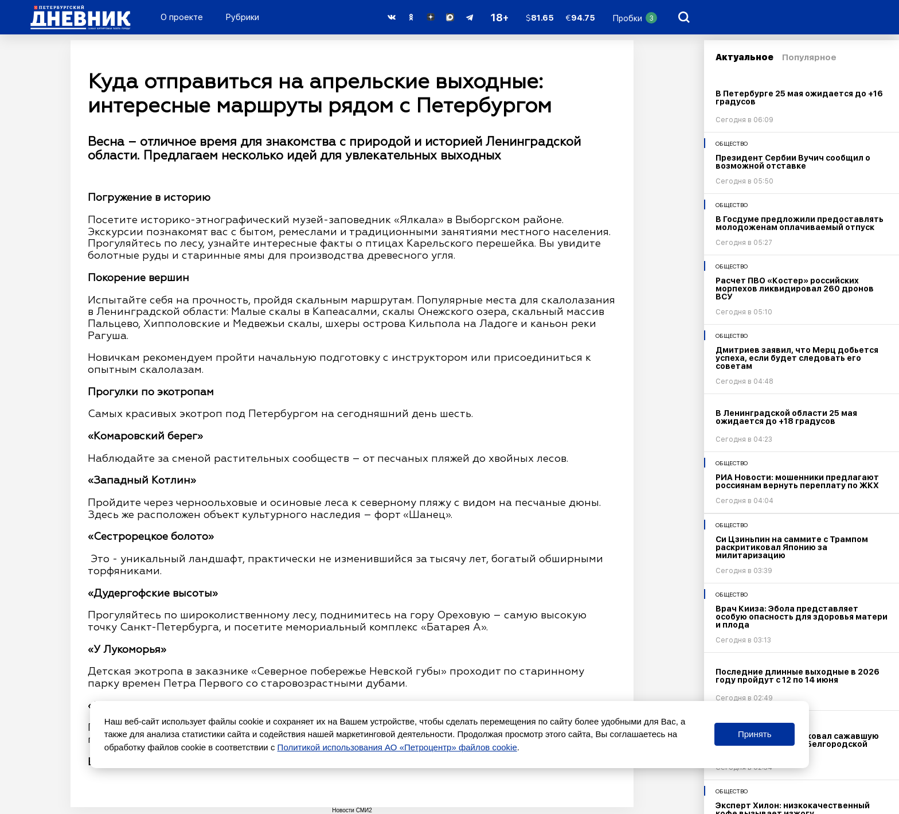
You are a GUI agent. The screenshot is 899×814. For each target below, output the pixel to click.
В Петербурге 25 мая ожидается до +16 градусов (799, 97)
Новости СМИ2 (352, 810)
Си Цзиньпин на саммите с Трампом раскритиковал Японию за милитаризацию (792, 547)
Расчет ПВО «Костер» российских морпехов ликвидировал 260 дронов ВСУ (795, 288)
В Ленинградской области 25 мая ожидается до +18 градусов (786, 417)
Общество (732, 143)
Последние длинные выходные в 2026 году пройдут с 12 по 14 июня (798, 675)
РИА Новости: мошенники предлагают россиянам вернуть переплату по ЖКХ (797, 481)
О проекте (182, 17)
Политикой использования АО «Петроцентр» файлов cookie (397, 747)
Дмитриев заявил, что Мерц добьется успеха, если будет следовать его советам (797, 358)
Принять (755, 734)
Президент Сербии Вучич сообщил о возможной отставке (793, 161)
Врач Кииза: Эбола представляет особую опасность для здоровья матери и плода (802, 616)
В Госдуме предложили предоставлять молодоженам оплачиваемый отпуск (800, 223)
